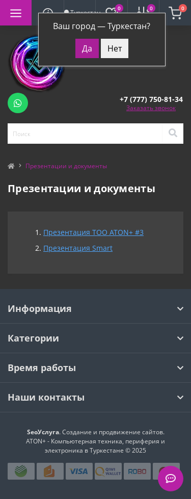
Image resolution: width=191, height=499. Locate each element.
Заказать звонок (151, 107)
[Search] (172, 133)
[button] (151, 99)
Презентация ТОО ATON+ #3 (93, 232)
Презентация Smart (78, 248)
